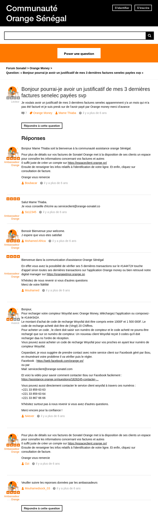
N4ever (29, 416)
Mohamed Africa (35, 241)
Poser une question (79, 53)
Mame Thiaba (67, 113)
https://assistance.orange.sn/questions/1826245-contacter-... (60, 379)
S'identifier (122, 8)
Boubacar (31, 183)
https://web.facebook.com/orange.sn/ (60, 360)
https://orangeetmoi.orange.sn (66, 274)
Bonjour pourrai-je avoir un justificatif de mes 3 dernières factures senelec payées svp (85, 92)
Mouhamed (32, 290)
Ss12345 (30, 212)
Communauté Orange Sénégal (36, 13)
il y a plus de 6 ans (56, 183)
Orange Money (42, 113)
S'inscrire (143, 8)
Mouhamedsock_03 (37, 488)
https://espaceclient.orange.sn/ (87, 162)
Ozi (27, 463)
